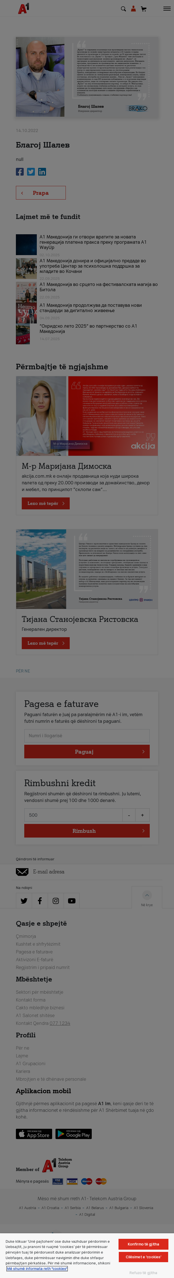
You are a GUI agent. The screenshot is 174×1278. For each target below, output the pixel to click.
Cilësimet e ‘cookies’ (143, 1257)
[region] (87, 1255)
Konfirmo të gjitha (143, 1244)
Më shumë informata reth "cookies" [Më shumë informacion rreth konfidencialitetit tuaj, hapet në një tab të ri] (37, 1269)
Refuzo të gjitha (143, 1273)
